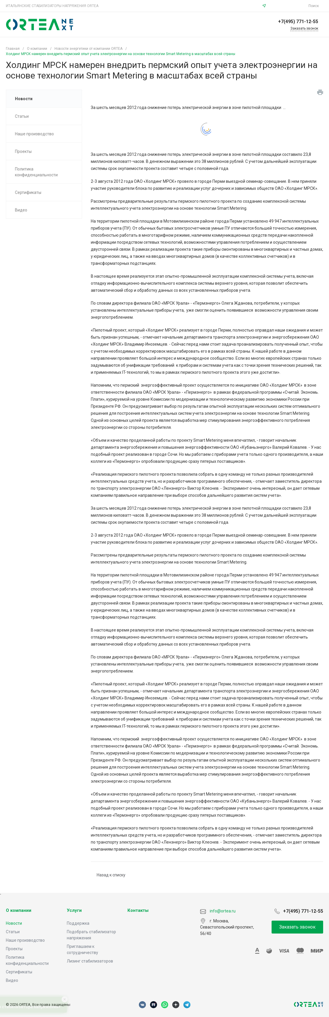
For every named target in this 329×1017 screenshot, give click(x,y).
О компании (18, 910)
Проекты (14, 948)
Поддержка (78, 923)
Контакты (138, 910)
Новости (14, 923)
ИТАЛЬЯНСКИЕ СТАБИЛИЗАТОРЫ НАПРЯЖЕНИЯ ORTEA (52, 6)
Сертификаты (19, 972)
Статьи (13, 931)
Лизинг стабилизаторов (90, 961)
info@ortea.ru (288, 5)
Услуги (74, 910)
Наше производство (25, 940)
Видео (12, 980)
